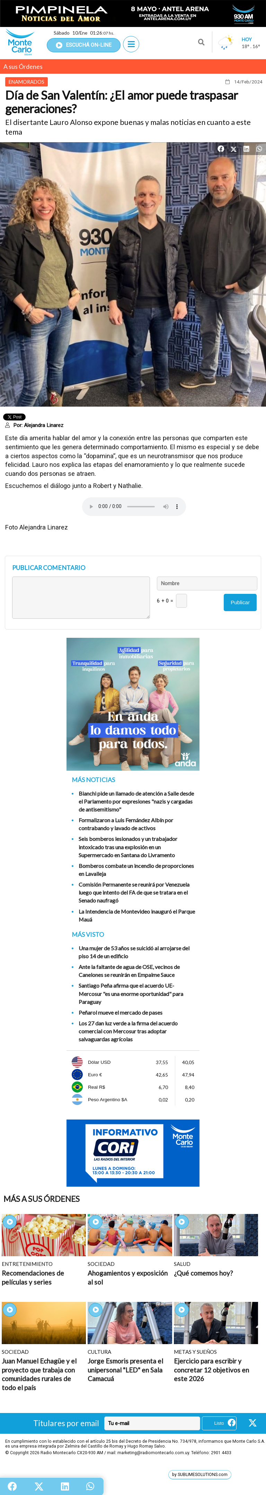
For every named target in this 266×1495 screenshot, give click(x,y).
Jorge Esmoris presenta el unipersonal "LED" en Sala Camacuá (125, 1370)
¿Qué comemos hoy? (203, 1273)
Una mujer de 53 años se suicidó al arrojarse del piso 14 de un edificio (134, 952)
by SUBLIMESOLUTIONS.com (200, 1474)
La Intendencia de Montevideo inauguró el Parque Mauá (137, 915)
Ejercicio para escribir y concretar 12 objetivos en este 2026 (211, 1370)
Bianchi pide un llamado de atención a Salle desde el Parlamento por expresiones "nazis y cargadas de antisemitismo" (136, 801)
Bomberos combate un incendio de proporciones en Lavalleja (136, 869)
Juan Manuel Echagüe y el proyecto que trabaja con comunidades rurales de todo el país (39, 1374)
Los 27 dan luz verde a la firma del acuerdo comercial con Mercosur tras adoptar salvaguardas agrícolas (128, 1031)
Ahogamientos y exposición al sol (128, 1277)
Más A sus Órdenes (41, 1199)
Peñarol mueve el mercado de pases (120, 1012)
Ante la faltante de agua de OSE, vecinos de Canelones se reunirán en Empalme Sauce (129, 970)
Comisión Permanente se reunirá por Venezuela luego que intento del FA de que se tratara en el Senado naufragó (134, 892)
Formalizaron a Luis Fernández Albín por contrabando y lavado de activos (126, 824)
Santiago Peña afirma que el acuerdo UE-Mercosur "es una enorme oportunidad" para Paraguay (131, 993)
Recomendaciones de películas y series (33, 1277)
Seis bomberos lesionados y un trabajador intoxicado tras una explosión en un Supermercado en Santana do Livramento (128, 846)
